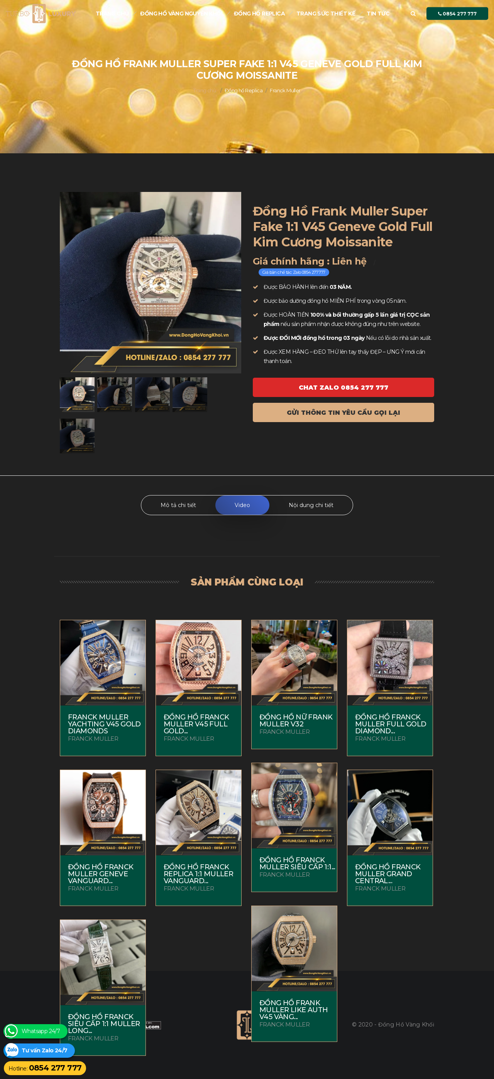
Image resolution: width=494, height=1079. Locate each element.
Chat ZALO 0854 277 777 (343, 387)
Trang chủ (112, 13)
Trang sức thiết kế (325, 13)
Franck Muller (285, 90)
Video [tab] (242, 505)
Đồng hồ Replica (259, 13)
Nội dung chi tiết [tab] (311, 505)
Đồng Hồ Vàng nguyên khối (181, 13)
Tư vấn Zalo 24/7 (44, 1050)
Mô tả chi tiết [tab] (178, 505)
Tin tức (378, 13)
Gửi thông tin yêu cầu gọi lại (343, 412)
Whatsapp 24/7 (41, 1031)
